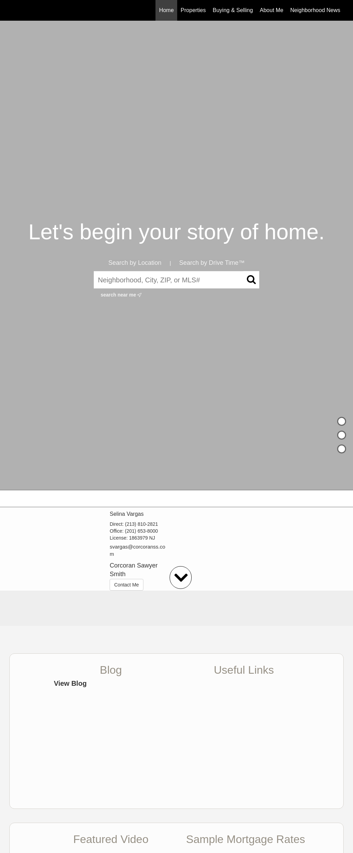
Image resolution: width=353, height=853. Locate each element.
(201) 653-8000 (141, 531)
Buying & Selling (233, 10)
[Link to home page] (13, 10)
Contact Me (126, 585)
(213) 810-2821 (141, 524)
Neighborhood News (315, 10)
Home (166, 10)
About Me (271, 10)
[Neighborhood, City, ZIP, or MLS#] (176, 280)
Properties (193, 10)
